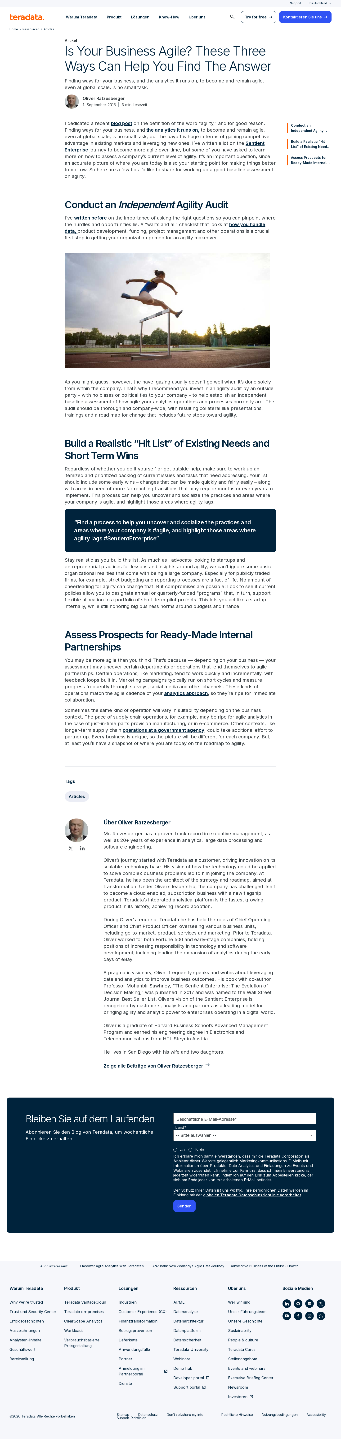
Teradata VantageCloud (85, 1302)
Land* (180, 1127)
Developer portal (188, 1377)
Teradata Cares (242, 1349)
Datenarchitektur (188, 1321)
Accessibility (316, 1415)
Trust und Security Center (32, 1311)
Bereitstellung (21, 1359)
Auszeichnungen (24, 1330)
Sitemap (123, 1415)
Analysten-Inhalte (25, 1340)
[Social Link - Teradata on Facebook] (298, 1316)
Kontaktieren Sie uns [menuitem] (302, 17)
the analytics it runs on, (172, 130)
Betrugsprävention (135, 1330)
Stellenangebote (242, 1359)
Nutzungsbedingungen (280, 1415)
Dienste (125, 1383)
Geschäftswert (22, 1349)
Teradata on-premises (84, 1311)
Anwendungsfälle (134, 1349)
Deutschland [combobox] (318, 3)
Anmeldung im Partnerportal (131, 1371)
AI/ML (178, 1302)
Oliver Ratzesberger (104, 98)
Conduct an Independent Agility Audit (307, 128)
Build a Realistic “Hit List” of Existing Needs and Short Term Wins (310, 144)
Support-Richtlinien (131, 1418)
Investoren (237, 1396)
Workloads (73, 1330)
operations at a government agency (163, 730)
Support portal (186, 1387)
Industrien (128, 1302)
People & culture (243, 1340)
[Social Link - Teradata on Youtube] (287, 1316)
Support (295, 3)
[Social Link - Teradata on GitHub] (298, 1303)
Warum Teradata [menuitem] (81, 17)
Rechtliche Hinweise (237, 1415)
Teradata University (190, 1349)
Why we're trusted (26, 1302)
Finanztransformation (138, 1321)
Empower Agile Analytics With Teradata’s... (113, 1266)
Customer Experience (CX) (143, 1311)
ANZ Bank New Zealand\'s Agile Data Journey (188, 1266)
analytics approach (186, 693)
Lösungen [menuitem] (140, 17)
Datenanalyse (185, 1311)
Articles (77, 796)
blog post (121, 123)
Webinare (181, 1359)
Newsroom (238, 1387)
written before (90, 218)
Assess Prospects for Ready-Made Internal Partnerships (309, 160)
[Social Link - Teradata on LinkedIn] (287, 1303)
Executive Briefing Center (251, 1377)
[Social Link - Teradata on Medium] (309, 1303)
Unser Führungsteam (247, 1311)
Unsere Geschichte (245, 1321)
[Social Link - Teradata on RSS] (321, 1316)
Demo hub (182, 1368)
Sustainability (239, 1330)
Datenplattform (187, 1330)
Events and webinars (246, 1368)
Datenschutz (148, 1415)
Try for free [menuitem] (256, 17)
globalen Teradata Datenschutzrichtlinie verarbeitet (252, 1195)
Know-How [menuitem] (169, 17)
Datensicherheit (187, 1340)
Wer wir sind (239, 1302)
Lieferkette (128, 1340)
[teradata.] (27, 17)
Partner (125, 1359)
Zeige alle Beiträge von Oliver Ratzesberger (153, 1066)
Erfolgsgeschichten (26, 1321)
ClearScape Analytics (83, 1321)
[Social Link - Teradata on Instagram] (309, 1316)
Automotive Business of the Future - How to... (266, 1266)
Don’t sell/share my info (185, 1415)
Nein (199, 1149)
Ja (182, 1149)
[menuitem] (232, 17)
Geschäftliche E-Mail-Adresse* (206, 1119)
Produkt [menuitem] (114, 17)
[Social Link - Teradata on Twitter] (321, 1303)
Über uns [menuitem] (197, 17)
